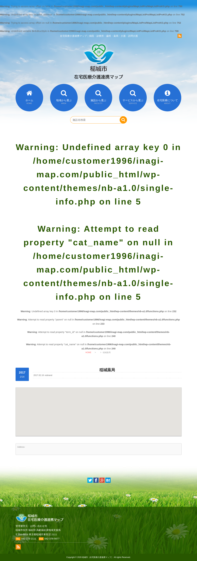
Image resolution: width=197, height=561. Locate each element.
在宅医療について (167, 101)
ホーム (29, 101)
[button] (98, 409)
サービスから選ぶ (133, 101)
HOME (88, 352)
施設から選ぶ (98, 101)
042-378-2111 (28, 538)
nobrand (48, 375)
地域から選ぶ (64, 101)
